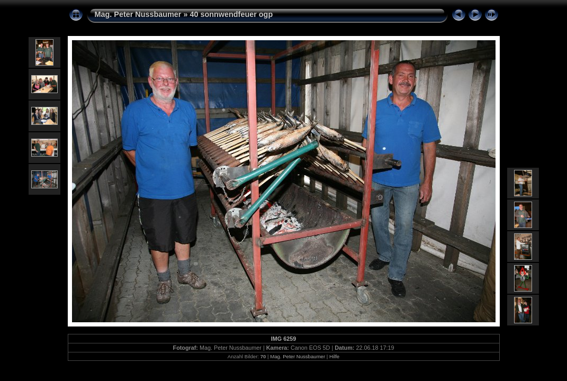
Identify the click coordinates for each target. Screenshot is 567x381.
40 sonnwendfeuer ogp (231, 14)
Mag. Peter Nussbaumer (138, 14)
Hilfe (334, 356)
